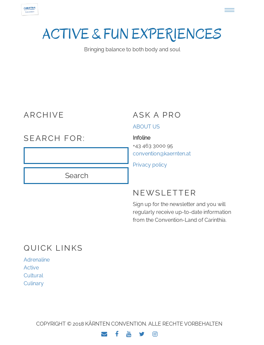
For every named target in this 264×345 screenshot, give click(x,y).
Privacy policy (150, 165)
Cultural (33, 275)
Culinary (34, 283)
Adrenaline (37, 260)
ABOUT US (146, 127)
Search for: (54, 138)
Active (31, 267)
